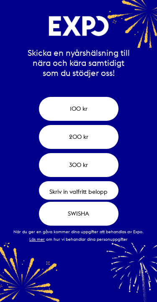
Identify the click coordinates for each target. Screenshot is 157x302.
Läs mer (37, 239)
